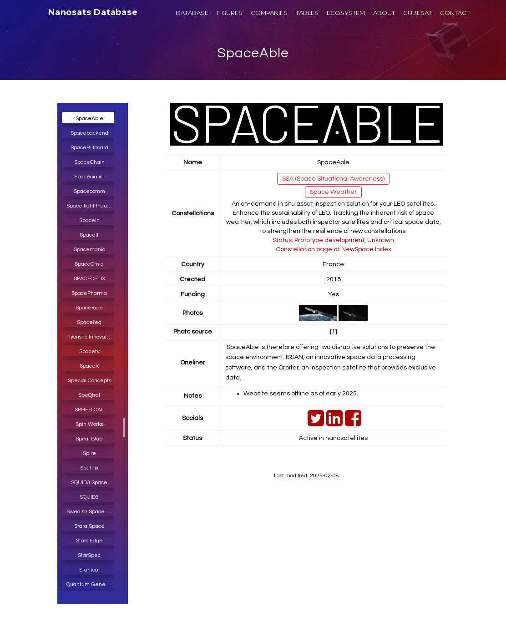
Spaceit (89, 235)
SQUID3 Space (89, 482)
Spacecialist (89, 177)
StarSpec (89, 555)
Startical (89, 570)
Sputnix (89, 468)
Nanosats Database (93, 12)
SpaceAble (253, 53)
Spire (89, 453)
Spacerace (89, 308)
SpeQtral (89, 395)
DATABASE (192, 12)
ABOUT (384, 12)
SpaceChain (89, 162)
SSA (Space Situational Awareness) (333, 179)
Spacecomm (89, 191)
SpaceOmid (89, 264)
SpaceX (89, 366)
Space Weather (333, 192)
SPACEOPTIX (89, 279)
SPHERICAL (89, 410)
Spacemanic (89, 250)
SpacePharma (89, 293)
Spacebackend (89, 133)
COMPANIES (269, 12)
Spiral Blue (89, 439)
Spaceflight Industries (91, 206)
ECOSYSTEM (346, 12)
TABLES (307, 12)
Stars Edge (89, 541)
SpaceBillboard (89, 148)
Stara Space (89, 526)
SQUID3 (89, 497)
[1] (333, 332)
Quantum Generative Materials (91, 584)
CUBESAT (417, 12)
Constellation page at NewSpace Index (333, 249)
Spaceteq (89, 322)
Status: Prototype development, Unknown (333, 240)
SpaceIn (89, 220)
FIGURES (230, 12)
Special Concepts (89, 381)
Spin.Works (89, 424)
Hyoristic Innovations (91, 337)
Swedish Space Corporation (91, 512)
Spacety (89, 351)
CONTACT (455, 12)
